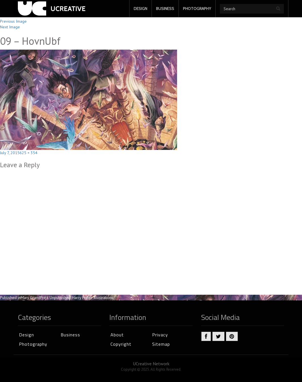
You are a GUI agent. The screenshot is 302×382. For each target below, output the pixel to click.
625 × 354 (28, 152)
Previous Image (13, 21)
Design (26, 334)
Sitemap (161, 344)
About (117, 334)
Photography (33, 344)
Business (70, 334)
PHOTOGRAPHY (197, 8)
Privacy (160, 334)
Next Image (10, 26)
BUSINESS (165, 8)
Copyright (120, 344)
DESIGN (140, 8)
